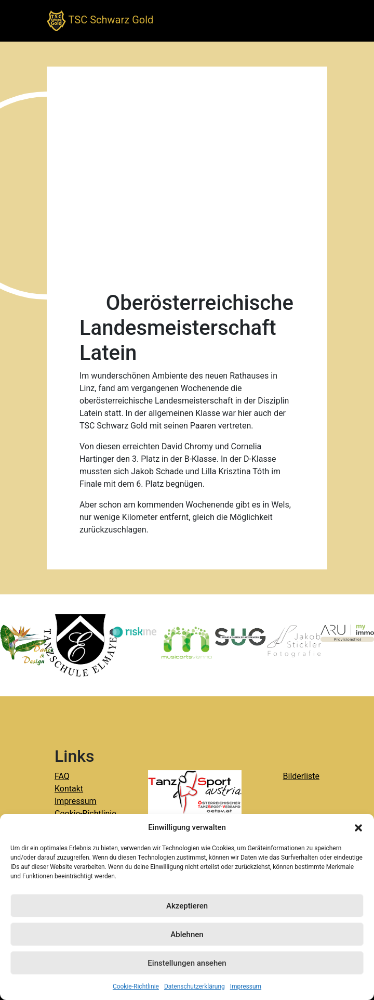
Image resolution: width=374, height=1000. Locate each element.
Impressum (245, 986)
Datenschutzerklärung (194, 986)
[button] (358, 827)
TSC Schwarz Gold (100, 20)
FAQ (62, 776)
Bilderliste (301, 776)
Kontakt (69, 789)
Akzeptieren (187, 906)
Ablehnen (186, 934)
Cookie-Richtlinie (136, 986)
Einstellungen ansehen (187, 963)
